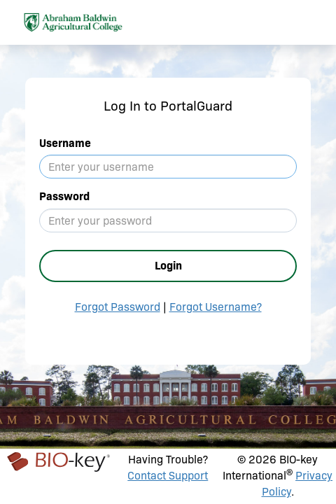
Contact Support (167, 475)
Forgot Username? (215, 307)
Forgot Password (117, 307)
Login (168, 265)
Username (65, 143)
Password (64, 196)
